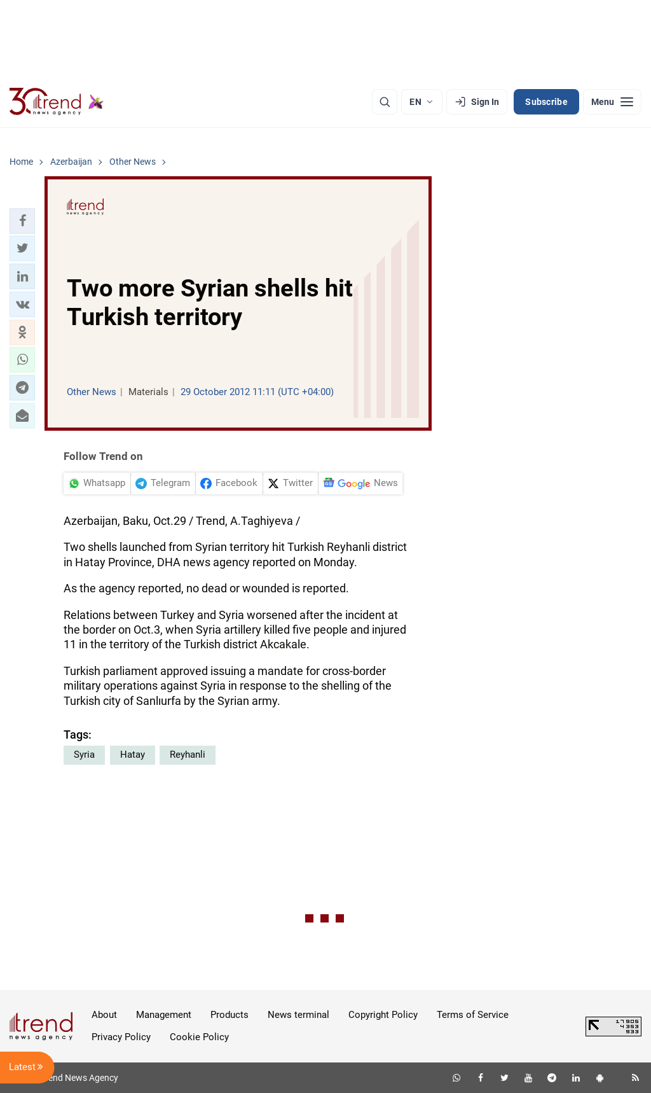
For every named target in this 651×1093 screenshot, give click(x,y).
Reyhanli (187, 754)
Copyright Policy (383, 1014)
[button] (22, 220)
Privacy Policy (121, 1037)
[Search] (384, 102)
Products (229, 1014)
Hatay (132, 754)
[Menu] (612, 102)
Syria (84, 754)
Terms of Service (473, 1014)
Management (163, 1014)
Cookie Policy (199, 1037)
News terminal (298, 1014)
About (104, 1014)
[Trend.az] (57, 102)
